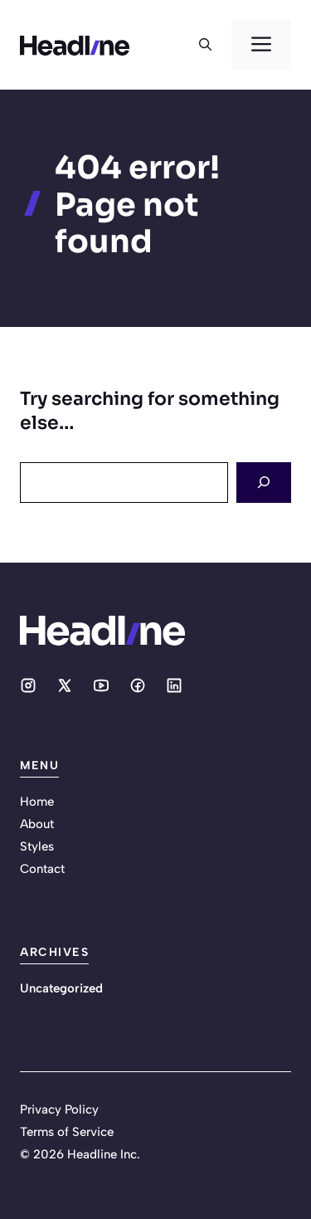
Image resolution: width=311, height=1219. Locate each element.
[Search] (263, 482)
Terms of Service (67, 1131)
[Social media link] (28, 685)
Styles (37, 846)
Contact (42, 868)
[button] (205, 45)
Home (37, 801)
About (37, 824)
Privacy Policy (59, 1109)
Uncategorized (61, 988)
